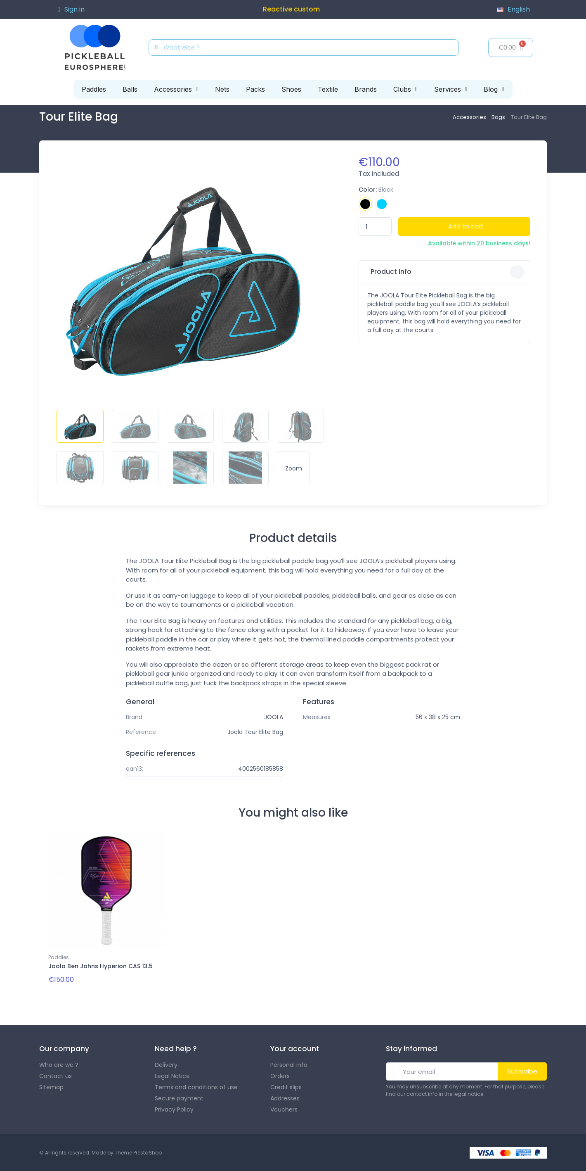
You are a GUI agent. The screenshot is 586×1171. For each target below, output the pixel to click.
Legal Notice (172, 1075)
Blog (494, 89)
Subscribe (522, 1070)
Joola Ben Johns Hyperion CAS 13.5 (100, 966)
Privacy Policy (174, 1108)
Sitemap (51, 1086)
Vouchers (284, 1108)
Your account (294, 1048)
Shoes (291, 89)
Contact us (55, 1075)
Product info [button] (446, 272)
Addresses (285, 1097)
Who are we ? (58, 1064)
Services (451, 89)
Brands (365, 89)
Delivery (166, 1064)
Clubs (405, 89)
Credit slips (286, 1086)
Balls (130, 89)
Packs (255, 89)
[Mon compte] (71, 9)
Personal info (288, 1064)
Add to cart (466, 226)
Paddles (94, 89)
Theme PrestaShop (138, 1151)
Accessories (176, 89)
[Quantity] (375, 226)
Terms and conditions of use (196, 1086)
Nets (222, 89)
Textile (328, 89)
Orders (280, 1075)
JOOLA (273, 717)
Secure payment (179, 1097)
